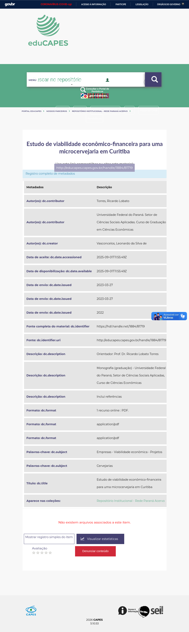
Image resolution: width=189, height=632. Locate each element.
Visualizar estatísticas (113, 539)
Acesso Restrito (121, 86)
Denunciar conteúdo (95, 549)
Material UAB (81, 118)
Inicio (36, 86)
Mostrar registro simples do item (55, 539)
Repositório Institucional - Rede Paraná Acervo (100, 111)
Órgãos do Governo (168, 4)
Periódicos (110, 118)
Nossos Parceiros (56, 111)
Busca (54, 86)
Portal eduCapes (32, 111)
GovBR (10, 4)
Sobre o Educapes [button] (85, 86)
